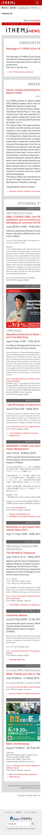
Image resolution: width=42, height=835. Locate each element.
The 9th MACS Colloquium (20, 552)
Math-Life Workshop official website (23, 774)
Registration (14, 436)
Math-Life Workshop (17, 743)
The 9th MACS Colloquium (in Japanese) (24, 605)
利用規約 (18, 812)
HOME (5, 7)
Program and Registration (19, 514)
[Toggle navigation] (37, 2)
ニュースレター (23, 7)
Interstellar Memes (16, 615)
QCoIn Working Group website (21, 72)
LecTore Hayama (19, 508)
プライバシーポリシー (30, 812)
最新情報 (13, 7)
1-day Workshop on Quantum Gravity (23, 433)
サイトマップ (9, 812)
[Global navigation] (8, 2)
